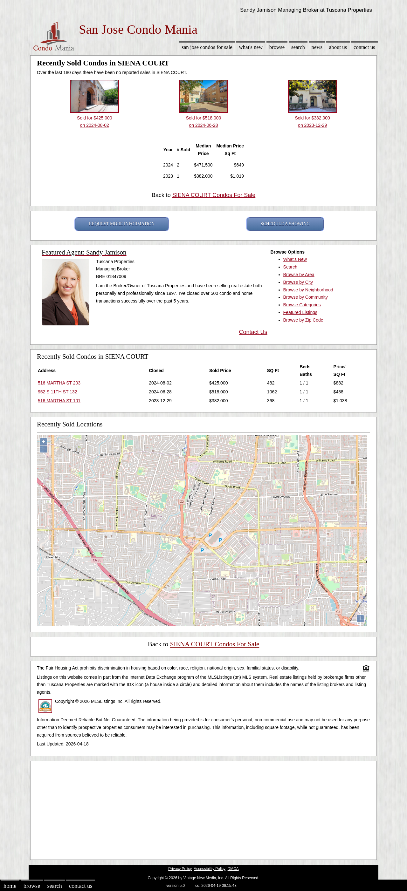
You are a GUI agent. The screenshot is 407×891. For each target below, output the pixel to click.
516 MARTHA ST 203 (59, 382)
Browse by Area (298, 274)
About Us (338, 47)
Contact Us (364, 47)
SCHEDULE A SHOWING (285, 223)
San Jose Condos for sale (207, 47)
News (317, 47)
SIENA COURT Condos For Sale (213, 195)
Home (9, 886)
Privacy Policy (180, 869)
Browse (277, 47)
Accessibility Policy (209, 869)
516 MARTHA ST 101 (59, 400)
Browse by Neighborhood (308, 289)
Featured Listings (300, 312)
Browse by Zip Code (303, 320)
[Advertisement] (203, 808)
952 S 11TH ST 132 (57, 391)
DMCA (233, 869)
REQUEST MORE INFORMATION (122, 223)
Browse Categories (302, 304)
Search (298, 47)
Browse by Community (305, 297)
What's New (251, 47)
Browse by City (298, 282)
